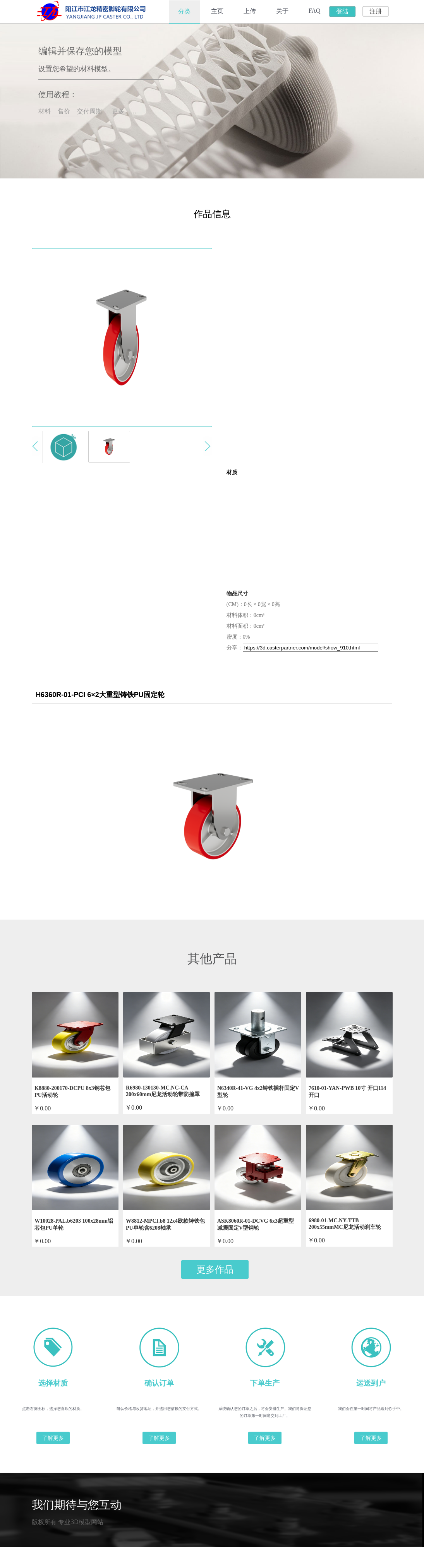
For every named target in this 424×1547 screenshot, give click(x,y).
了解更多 (53, 1438)
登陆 (342, 11)
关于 (282, 11)
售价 (64, 111)
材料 (44, 111)
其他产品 (212, 959)
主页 (217, 11)
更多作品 (214, 1269)
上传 (250, 11)
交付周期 (89, 111)
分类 (184, 11)
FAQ (315, 10)
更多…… (124, 111)
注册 (375, 11)
